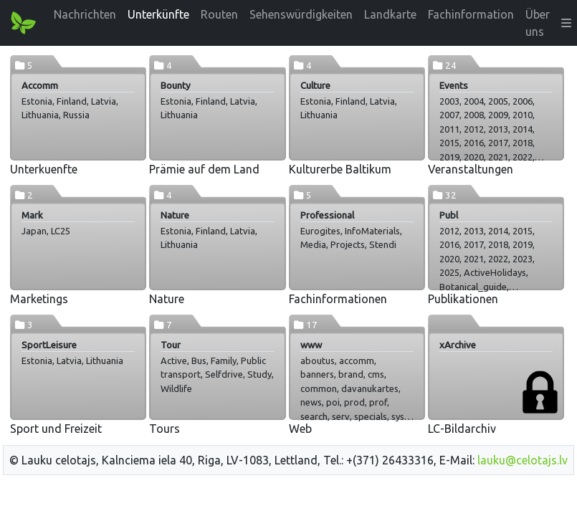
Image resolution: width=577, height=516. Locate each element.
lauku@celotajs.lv (522, 460)
